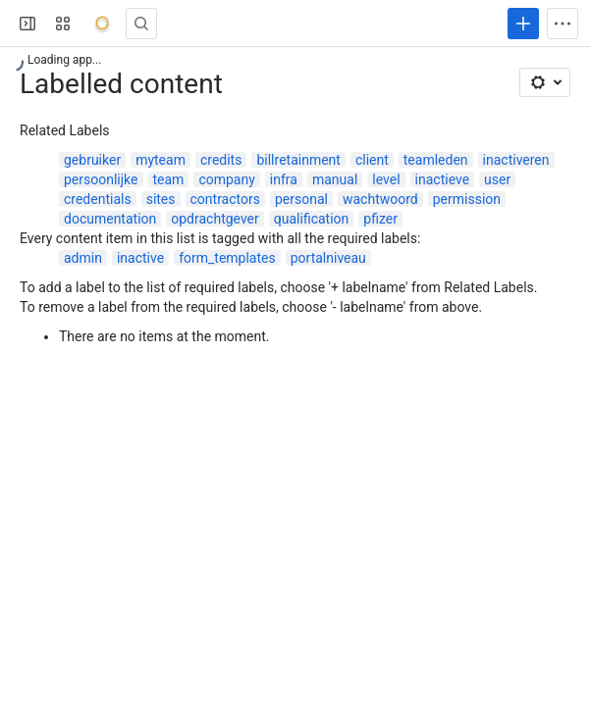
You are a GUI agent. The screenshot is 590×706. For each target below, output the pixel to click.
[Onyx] (102, 23)
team (169, 179)
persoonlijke (101, 179)
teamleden (435, 160)
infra (283, 179)
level (386, 179)
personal (301, 199)
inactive (140, 258)
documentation (110, 219)
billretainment (298, 160)
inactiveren (516, 160)
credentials (98, 199)
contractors (225, 199)
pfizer (380, 219)
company (226, 179)
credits (220, 160)
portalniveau (328, 258)
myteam (160, 160)
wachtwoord (380, 199)
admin (83, 258)
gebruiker (92, 160)
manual (334, 179)
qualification (311, 219)
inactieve (442, 179)
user (497, 179)
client (372, 160)
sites (161, 199)
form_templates (227, 258)
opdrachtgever (215, 219)
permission (467, 199)
